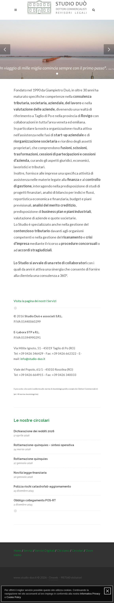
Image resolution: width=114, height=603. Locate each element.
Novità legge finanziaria (30, 472)
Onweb (53, 577)
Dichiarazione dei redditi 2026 (34, 431)
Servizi (28, 550)
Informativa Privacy (90, 593)
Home (18, 550)
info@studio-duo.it (32, 359)
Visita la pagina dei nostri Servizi (35, 301)
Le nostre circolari (31, 420)
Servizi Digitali (45, 550)
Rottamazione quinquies (31, 458)
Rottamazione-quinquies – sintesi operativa (44, 445)
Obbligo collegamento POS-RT (35, 500)
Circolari (78, 550)
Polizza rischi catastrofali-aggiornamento (42, 486)
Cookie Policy (14, 597)
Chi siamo (63, 550)
